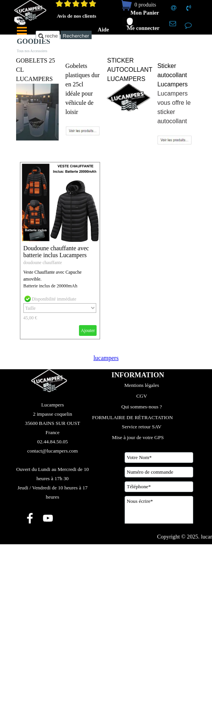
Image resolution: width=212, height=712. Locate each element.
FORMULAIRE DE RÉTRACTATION (132, 417)
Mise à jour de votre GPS (138, 437)
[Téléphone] (159, 486)
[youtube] (48, 518)
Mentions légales (141, 385)
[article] (60, 251)
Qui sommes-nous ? (142, 407)
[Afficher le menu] (22, 30)
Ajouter (88, 330)
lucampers (106, 358)
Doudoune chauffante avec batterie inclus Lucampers (56, 251)
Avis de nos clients (76, 16)
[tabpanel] (37, 99)
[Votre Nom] (159, 457)
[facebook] (30, 518)
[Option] (59, 308)
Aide (103, 29)
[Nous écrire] (159, 515)
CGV (141, 396)
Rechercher (76, 36)
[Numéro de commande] (159, 472)
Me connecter (143, 28)
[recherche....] (48, 36)
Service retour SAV (141, 427)
